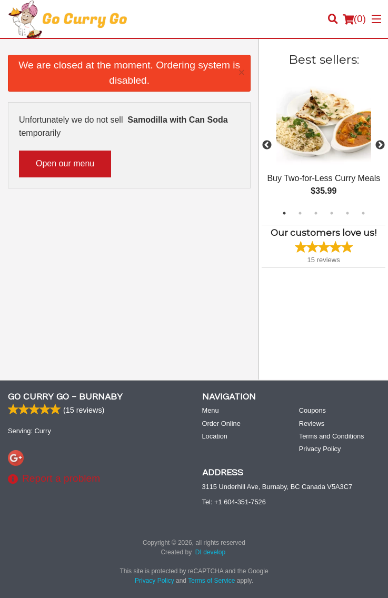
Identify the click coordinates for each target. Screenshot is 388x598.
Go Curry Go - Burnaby (65, 397)
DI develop (210, 552)
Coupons (312, 410)
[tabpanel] (323, 145)
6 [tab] (363, 213)
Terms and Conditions (331, 436)
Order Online (221, 423)
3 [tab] (316, 213)
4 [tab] (331, 213)
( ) (354, 19)
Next (380, 145)
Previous (267, 145)
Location (214, 436)
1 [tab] (284, 213)
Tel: (234, 502)
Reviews (311, 423)
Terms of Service (211, 580)
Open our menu (65, 163)
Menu (210, 410)
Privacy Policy (320, 449)
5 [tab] (347, 213)
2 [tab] (300, 213)
